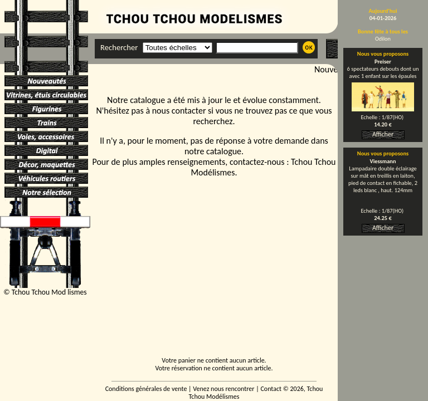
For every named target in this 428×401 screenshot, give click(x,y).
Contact (270, 389)
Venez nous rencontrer (223, 389)
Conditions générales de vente (146, 389)
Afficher (382, 134)
